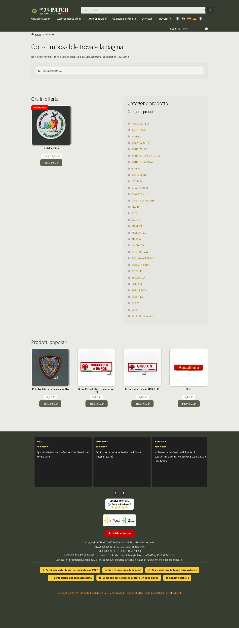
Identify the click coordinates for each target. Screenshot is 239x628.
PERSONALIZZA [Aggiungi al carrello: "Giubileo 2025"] (51, 162)
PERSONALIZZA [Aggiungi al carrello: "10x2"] (188, 403)
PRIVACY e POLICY (134, 592)
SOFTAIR (137, 284)
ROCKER (137, 271)
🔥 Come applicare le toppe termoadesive (172, 570)
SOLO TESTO (139, 290)
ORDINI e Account (41, 18)
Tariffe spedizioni (97, 18)
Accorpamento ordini (69, 18)
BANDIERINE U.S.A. (142, 162)
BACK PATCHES (140, 142)
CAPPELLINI (139, 174)
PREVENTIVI (165, 18)
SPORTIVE (138, 296)
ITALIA (135, 207)
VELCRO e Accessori (143, 316)
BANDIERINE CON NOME (146, 155)
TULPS (136, 303)
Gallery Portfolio (177, 577)
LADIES (136, 219)
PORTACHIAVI (140, 251)
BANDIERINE (139, 149)
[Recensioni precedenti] (116, 493)
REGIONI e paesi (141, 264)
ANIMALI (137, 136)
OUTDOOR (138, 245)
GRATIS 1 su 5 (139, 194)
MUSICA (136, 239)
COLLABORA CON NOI (68, 592)
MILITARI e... (139, 232)
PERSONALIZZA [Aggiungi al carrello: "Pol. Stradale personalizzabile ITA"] (50, 403)
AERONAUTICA (140, 123)
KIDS (134, 213)
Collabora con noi (119, 533)
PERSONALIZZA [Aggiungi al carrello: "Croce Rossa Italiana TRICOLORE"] (142, 403)
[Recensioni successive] (123, 493)
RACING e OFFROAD (143, 258)
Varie (135, 309)
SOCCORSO (138, 277)
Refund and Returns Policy (158, 592)
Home (38, 34)
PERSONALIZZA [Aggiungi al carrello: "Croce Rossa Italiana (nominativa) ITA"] (96, 403)
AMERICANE (139, 130)
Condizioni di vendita (124, 18)
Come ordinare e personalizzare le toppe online (129, 577)
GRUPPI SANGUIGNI (143, 200)
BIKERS (136, 168)
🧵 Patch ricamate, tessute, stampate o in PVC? (70, 570)
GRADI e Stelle (140, 187)
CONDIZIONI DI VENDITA (91, 592)
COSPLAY (137, 181)
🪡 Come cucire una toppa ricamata (71, 577)
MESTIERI (137, 226)
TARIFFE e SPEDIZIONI (113, 592)
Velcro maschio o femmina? (123, 570)
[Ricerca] (209, 10)
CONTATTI (177, 592)
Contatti (147, 18)
